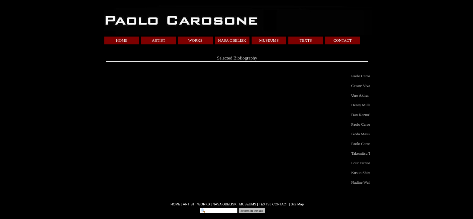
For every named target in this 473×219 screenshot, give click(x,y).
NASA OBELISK (232, 40)
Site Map (297, 204)
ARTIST (158, 40)
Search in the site (251, 210)
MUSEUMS (268, 40)
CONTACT (342, 40)
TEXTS (306, 40)
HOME (121, 40)
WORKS (195, 40)
